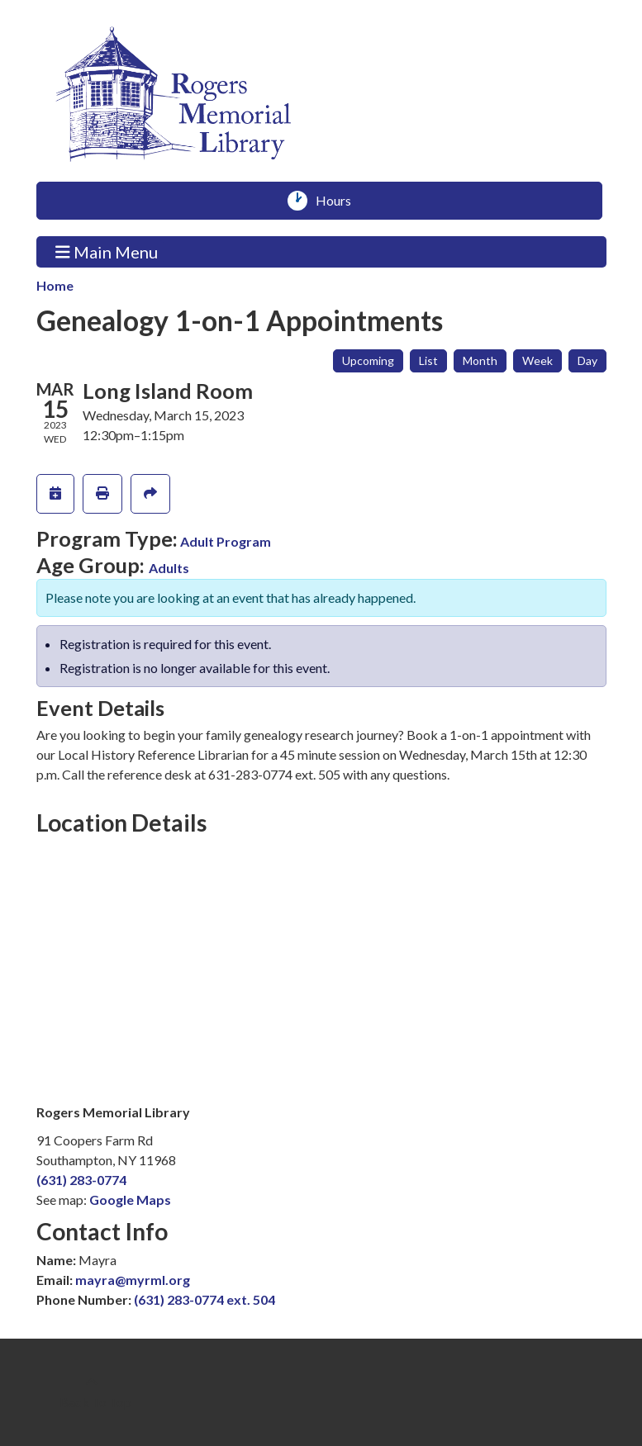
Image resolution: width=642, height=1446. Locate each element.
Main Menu (106, 251)
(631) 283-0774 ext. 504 (204, 1299)
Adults (169, 568)
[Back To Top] (91, 1392)
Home (55, 285)
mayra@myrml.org (132, 1279)
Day (587, 360)
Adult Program (225, 541)
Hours (339, 201)
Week (537, 360)
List (428, 360)
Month (480, 360)
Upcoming (368, 360)
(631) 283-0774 (81, 1180)
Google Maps (130, 1199)
